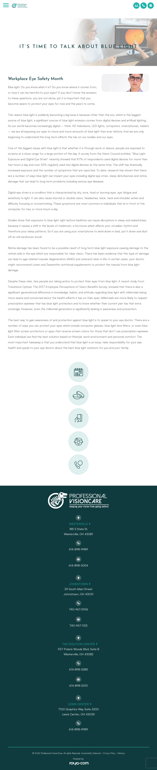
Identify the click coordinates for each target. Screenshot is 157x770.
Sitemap (121, 753)
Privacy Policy (109, 753)
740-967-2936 (78, 609)
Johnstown (78, 584)
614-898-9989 (78, 549)
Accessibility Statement (91, 753)
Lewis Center (78, 704)
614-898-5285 (78, 669)
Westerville (78, 524)
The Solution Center (78, 644)
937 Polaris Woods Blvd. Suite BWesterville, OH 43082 (78, 651)
